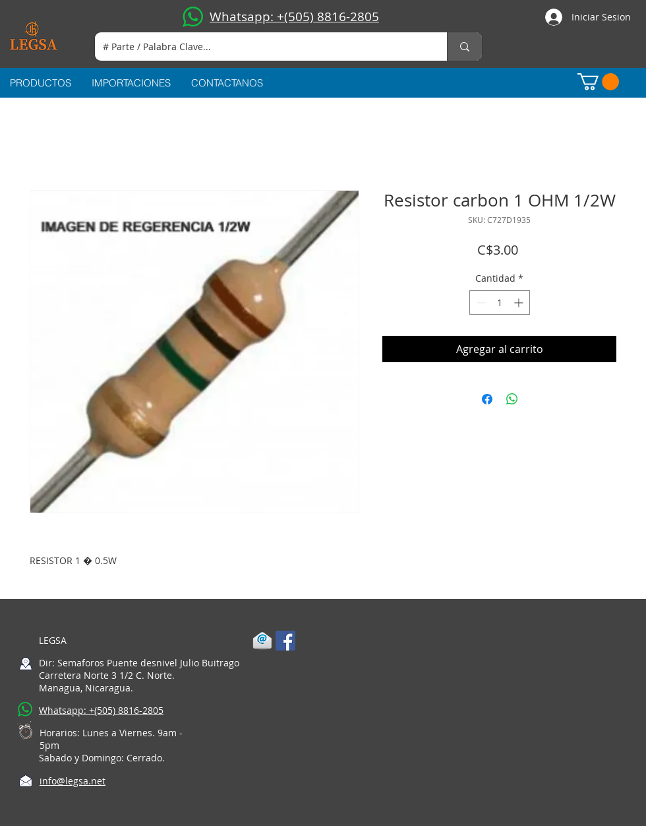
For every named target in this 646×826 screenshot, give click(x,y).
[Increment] (520, 302)
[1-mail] (262, 641)
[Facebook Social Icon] (285, 641)
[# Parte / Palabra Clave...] (261, 46)
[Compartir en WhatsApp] (512, 399)
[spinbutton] (500, 302)
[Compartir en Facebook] (487, 399)
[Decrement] (479, 302)
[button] (598, 81)
